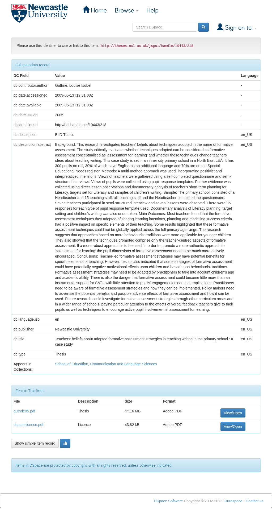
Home (98, 10)
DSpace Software (168, 501)
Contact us (255, 501)
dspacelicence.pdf (28, 425)
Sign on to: (240, 27)
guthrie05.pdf (24, 411)
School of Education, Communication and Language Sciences (106, 364)
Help (152, 10)
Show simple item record (35, 443)
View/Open (233, 413)
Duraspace (233, 501)
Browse (126, 10)
